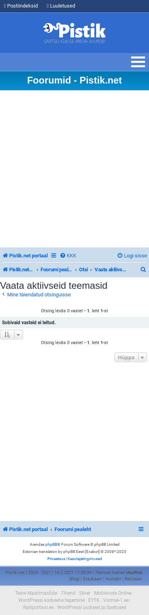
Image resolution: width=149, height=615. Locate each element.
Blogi (74, 579)
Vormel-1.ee (116, 600)
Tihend (68, 593)
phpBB (51, 544)
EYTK (94, 600)
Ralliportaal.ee (38, 607)
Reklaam (133, 579)
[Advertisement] (74, 168)
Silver (85, 593)
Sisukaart (92, 579)
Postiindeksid (21, 6)
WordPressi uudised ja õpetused (91, 607)
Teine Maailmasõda (36, 593)
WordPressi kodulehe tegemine (51, 600)
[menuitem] (68, 255)
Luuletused (61, 6)
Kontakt (113, 579)
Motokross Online (113, 593)
